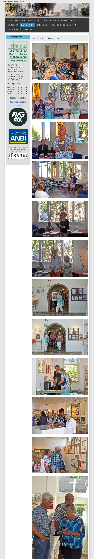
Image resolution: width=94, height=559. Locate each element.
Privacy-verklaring (18, 105)
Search (16, 1)
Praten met (13, 29)
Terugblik (55, 25)
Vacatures (26, 29)
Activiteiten (42, 25)
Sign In (22, 1)
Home (10, 20)
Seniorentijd (69, 25)
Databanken (27, 25)
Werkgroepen (68, 20)
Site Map (9, 1)
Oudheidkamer (34, 20)
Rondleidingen (51, 20)
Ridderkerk (13, 25)
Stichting (20, 20)
